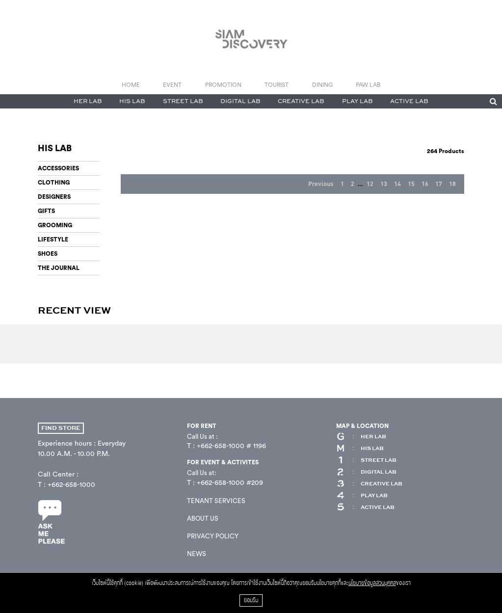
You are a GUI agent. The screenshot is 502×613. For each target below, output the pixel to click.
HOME (131, 85)
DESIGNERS (54, 197)
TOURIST (276, 85)
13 (383, 184)
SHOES (47, 254)
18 (452, 184)
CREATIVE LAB (301, 101)
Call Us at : (202, 436)
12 (370, 184)
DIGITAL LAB (240, 101)
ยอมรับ (251, 600)
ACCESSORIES (58, 168)
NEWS (196, 554)
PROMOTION (223, 85)
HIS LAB (132, 101)
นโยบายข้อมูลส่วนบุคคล (372, 583)
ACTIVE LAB (409, 101)
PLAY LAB (357, 101)
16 (425, 184)
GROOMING (55, 225)
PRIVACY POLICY (212, 536)
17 (438, 184)
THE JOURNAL (58, 268)
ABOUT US (202, 518)
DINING (322, 85)
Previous (321, 184)
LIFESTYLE (53, 239)
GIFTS (46, 211)
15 (411, 184)
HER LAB (88, 101)
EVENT (172, 85)
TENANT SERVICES (216, 501)
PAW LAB (368, 85)
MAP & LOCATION (362, 426)
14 (397, 184)
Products (445, 151)
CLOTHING (54, 183)
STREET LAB (183, 101)
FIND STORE (60, 428)
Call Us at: (201, 473)
